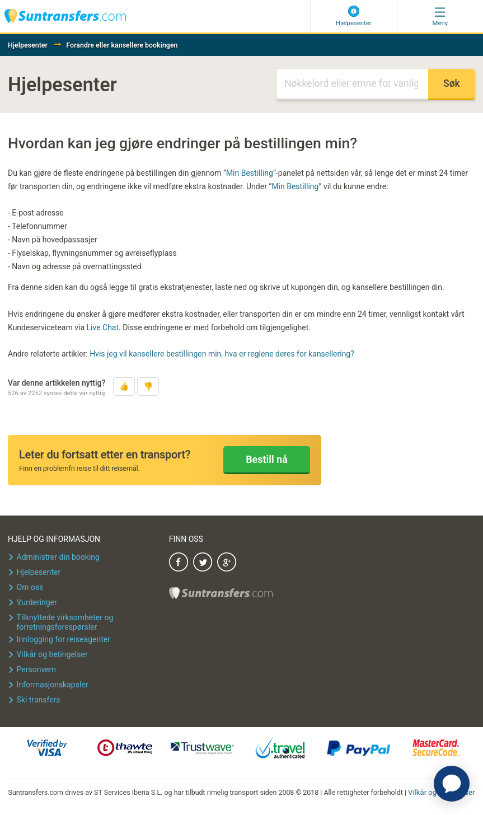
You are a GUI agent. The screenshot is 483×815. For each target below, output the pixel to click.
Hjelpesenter (28, 45)
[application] (451, 783)
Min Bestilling (249, 172)
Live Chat (103, 327)
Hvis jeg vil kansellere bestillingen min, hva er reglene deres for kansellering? (222, 353)
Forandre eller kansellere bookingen (121, 45)
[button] (124, 386)
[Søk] (352, 84)
